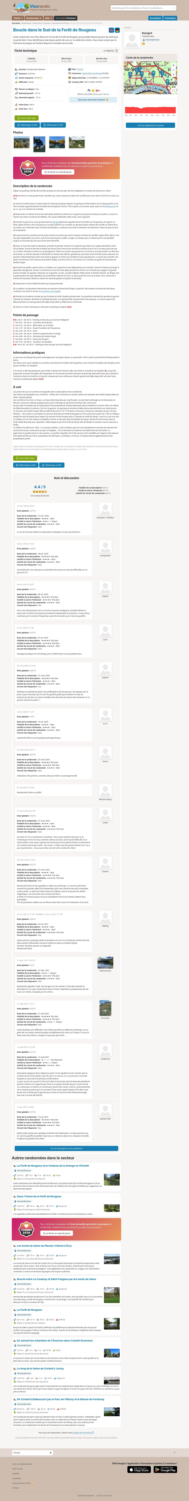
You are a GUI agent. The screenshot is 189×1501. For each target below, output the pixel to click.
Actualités (16, 1478)
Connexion (170, 18)
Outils (18, 18)
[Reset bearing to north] (173, 74)
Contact (15, 1488)
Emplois (15, 1473)
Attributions (128, 93)
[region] (150, 77)
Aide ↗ (48, 18)
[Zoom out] (173, 69)
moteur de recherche (83, 1432)
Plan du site (17, 1469)
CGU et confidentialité (22, 1464)
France (80, 69)
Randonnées (34, 18)
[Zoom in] (173, 65)
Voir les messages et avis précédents (67, 1148)
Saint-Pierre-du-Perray (91, 73)
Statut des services (86, 1495)
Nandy (55, 222)
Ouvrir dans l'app (26, 118)
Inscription (155, 18)
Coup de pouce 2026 (23, 1483)
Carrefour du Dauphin (51, 291)
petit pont (111, 206)
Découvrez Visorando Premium (93, 99)
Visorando (16, 23)
